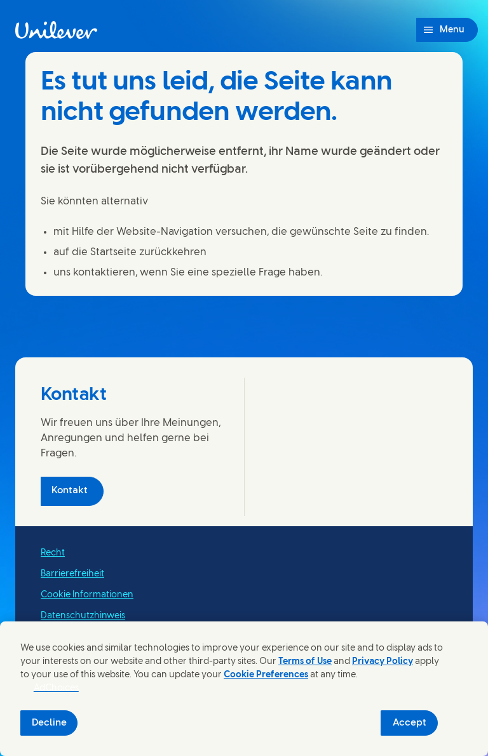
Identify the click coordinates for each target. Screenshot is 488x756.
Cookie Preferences (266, 675)
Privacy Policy (382, 661)
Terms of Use (305, 661)
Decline (49, 723)
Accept (409, 723)
